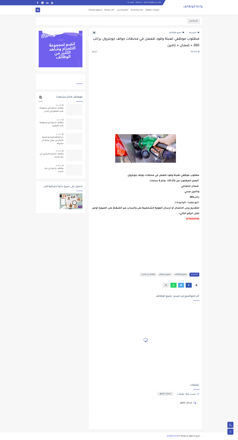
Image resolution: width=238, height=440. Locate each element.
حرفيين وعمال (165, 274)
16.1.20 (58, 105)
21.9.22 (58, 151)
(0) (94, 52)
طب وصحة (109, 10)
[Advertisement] (145, 92)
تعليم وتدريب (122, 10)
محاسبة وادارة (137, 10)
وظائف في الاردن (148, 274)
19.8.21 (58, 166)
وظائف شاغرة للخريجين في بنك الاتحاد (51, 155)
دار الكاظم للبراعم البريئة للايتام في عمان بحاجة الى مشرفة (52, 140)
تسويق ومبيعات (95, 10)
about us (139, 2)
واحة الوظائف (192, 6)
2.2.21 (59, 120)
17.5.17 (58, 134)
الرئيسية (194, 33)
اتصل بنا (130, 2)
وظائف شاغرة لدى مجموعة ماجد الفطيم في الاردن (51, 110)
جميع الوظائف (176, 33)
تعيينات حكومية (152, 10)
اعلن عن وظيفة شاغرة (152, 2)
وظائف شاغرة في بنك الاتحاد (53, 170)
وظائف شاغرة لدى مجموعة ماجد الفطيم (51, 124)
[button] (189, 285)
